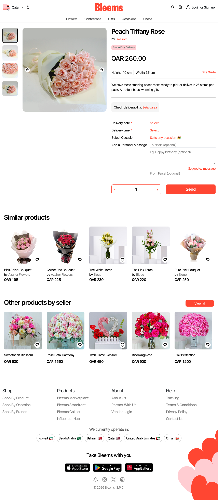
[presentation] (27, 69)
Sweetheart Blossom (18, 355)
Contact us (174, 418)
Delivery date (121, 123)
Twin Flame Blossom (103, 355)
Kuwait (46, 438)
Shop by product (15, 398)
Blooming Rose (142, 355)
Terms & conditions (181, 405)
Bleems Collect (69, 412)
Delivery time (121, 130)
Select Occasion (122, 138)
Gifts (111, 19)
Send (191, 189)
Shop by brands (14, 412)
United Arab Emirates (143, 438)
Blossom (121, 39)
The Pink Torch (142, 270)
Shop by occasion (16, 405)
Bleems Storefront (71, 405)
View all (199, 303)
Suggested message (202, 168)
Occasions (129, 19)
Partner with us (123, 405)
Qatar (114, 438)
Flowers (71, 19)
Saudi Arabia (70, 438)
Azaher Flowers (17, 274)
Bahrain (94, 438)
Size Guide (209, 72)
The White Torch (100, 270)
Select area (149, 107)
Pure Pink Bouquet (187, 270)
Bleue (95, 274)
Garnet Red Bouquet (60, 270)
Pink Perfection (185, 355)
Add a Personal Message (129, 145)
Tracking (172, 398)
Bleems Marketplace (73, 398)
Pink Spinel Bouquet (17, 270)
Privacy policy (177, 412)
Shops (147, 19)
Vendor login (121, 412)
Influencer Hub (68, 418)
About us (118, 398)
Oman (172, 438)
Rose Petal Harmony (60, 355)
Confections (92, 19)
